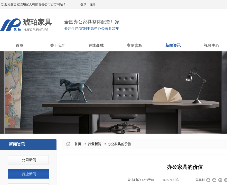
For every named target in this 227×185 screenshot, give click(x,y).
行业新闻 (94, 144)
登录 (83, 4)
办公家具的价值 (119, 144)
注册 (93, 4)
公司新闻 (29, 160)
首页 (77, 144)
